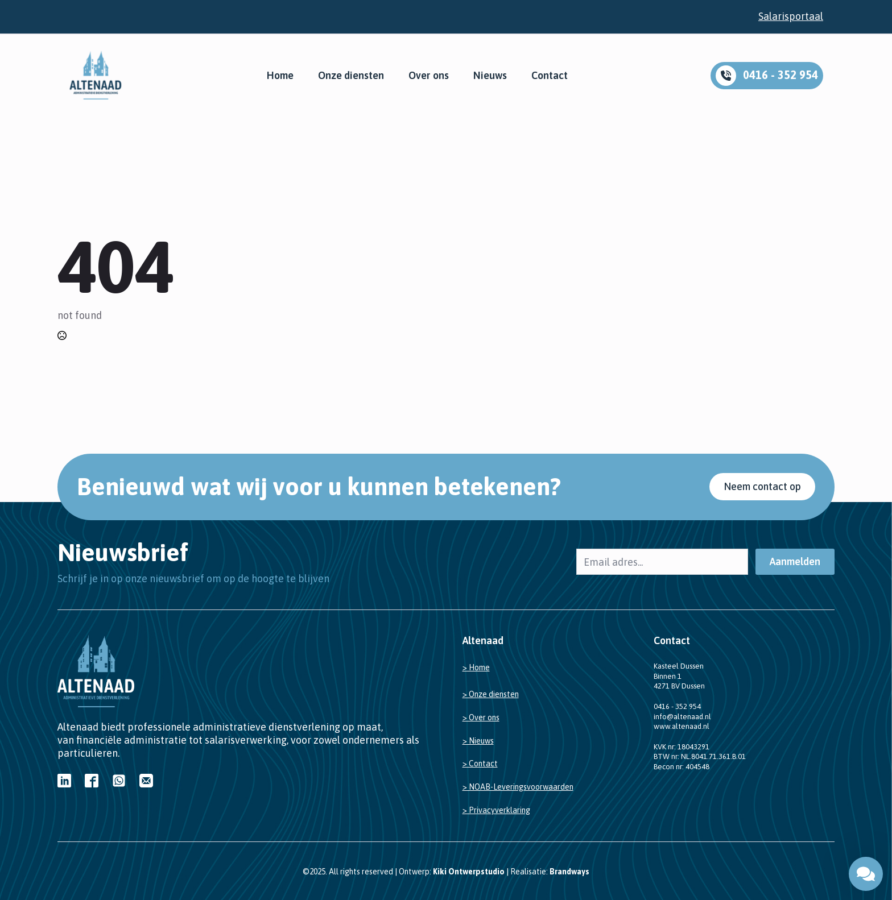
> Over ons (480, 717)
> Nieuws (478, 740)
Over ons (428, 75)
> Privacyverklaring (496, 810)
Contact (549, 75)
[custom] (64, 780)
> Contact (480, 763)
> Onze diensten (490, 694)
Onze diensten (351, 75)
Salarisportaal (790, 16)
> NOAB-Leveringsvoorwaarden (517, 786)
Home (280, 75)
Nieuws (490, 75)
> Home (476, 667)
